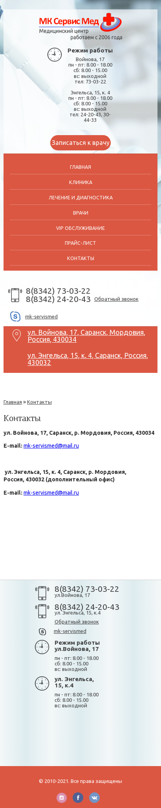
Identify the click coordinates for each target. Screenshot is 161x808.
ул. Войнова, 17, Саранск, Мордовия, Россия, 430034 (86, 334)
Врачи (80, 212)
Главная (80, 167)
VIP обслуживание (80, 228)
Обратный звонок (116, 299)
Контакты (80, 258)
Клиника (80, 182)
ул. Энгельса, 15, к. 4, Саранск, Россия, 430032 (87, 357)
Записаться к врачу (81, 142)
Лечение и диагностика (81, 197)
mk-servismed (41, 316)
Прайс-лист (80, 243)
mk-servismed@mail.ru (51, 446)
